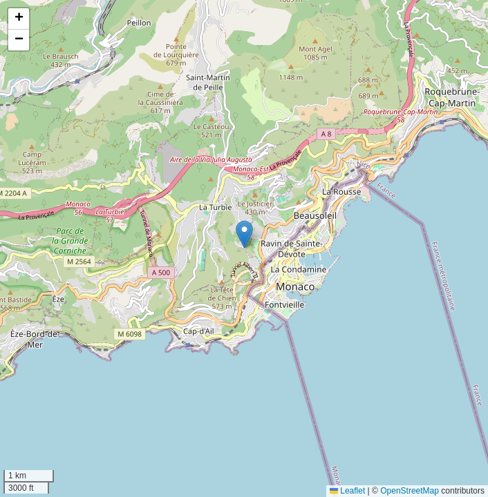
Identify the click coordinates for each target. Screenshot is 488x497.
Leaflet (347, 491)
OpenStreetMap (409, 491)
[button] (244, 234)
